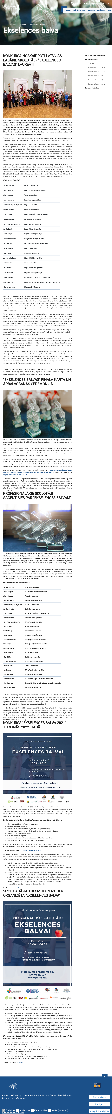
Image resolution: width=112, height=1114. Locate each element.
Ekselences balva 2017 (96, 72)
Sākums (13, 24)
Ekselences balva (37, 24)
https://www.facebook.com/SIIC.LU (15, 475)
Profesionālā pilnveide (76, 10)
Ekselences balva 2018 (96, 76)
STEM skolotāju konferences (95, 56)
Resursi (91, 10)
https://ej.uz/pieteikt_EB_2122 (31, 850)
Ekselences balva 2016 (96, 67)
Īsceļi (95, 4)
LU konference (80, 3)
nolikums (19, 888)
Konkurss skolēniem (92, 88)
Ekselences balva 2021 (96, 84)
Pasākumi (101, 10)
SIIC (109, 10)
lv (108, 4)
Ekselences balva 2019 (96, 80)
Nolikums (90, 63)
